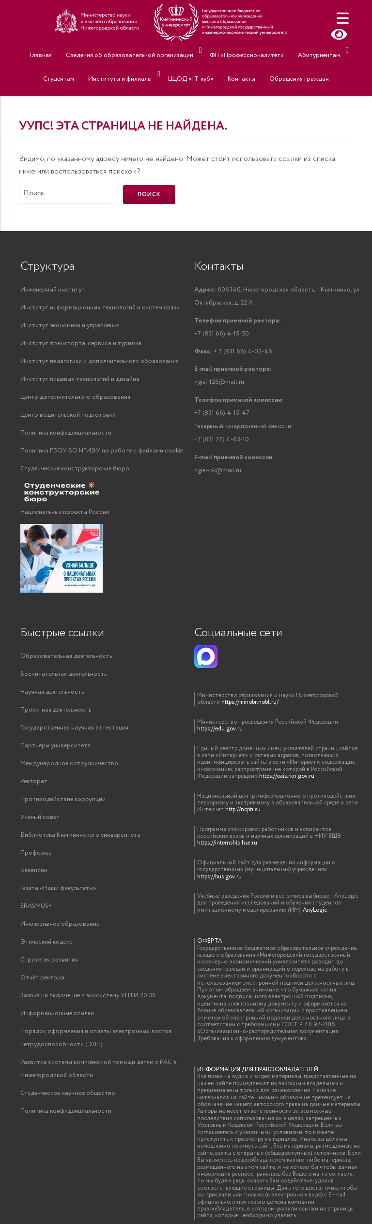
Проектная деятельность (55, 709)
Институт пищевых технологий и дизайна (80, 379)
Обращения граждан (270, 63)
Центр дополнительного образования (75, 397)
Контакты (218, 63)
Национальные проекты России (64, 512)
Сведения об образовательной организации (109, 50)
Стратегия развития (49, 960)
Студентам (341, 50)
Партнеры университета (55, 745)
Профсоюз (36, 853)
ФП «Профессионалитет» (224, 50)
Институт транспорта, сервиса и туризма (80, 343)
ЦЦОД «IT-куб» (172, 63)
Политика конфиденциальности (65, 432)
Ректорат (33, 781)
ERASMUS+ (36, 906)
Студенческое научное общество (67, 1093)
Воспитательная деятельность (63, 674)
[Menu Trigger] (343, 18)
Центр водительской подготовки (68, 415)
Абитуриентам (291, 50)
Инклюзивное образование (59, 924)
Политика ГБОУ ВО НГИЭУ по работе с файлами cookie (101, 450)
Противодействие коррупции (63, 799)
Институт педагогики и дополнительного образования (99, 361)
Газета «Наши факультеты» (58, 888)
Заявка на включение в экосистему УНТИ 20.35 (87, 996)
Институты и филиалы (103, 63)
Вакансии (33, 870)
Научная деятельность (52, 692)
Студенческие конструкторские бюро (74, 468)
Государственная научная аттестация (74, 727)
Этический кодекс (46, 942)
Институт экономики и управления (70, 325)
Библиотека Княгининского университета (80, 835)
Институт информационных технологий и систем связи (100, 307)
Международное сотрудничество (69, 763)
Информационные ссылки (57, 1014)
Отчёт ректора (42, 978)
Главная (25, 50)
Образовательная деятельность (66, 656)
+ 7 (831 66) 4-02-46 (233, 351)
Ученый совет (40, 817)
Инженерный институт (52, 289)
